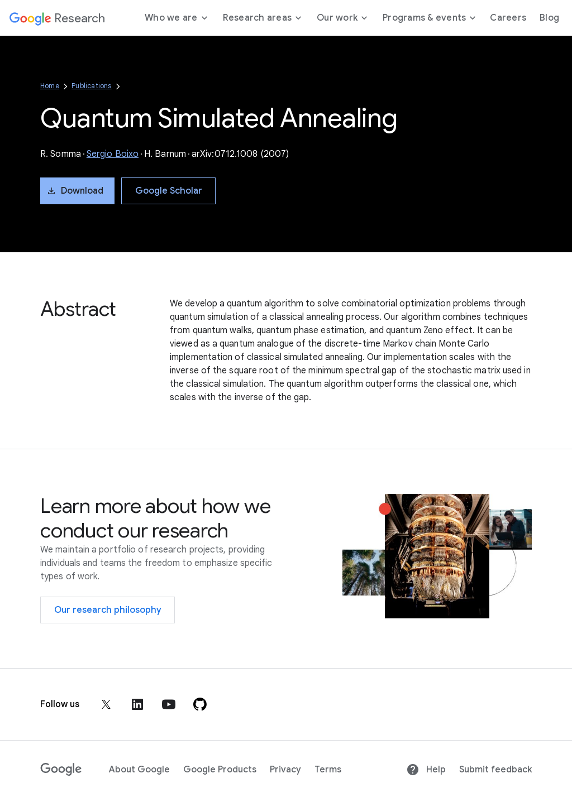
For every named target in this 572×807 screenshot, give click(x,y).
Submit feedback (495, 769)
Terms (327, 769)
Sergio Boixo (113, 154)
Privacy (285, 769)
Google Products (219, 769)
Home (49, 85)
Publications (91, 85)
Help (426, 769)
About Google (139, 769)
